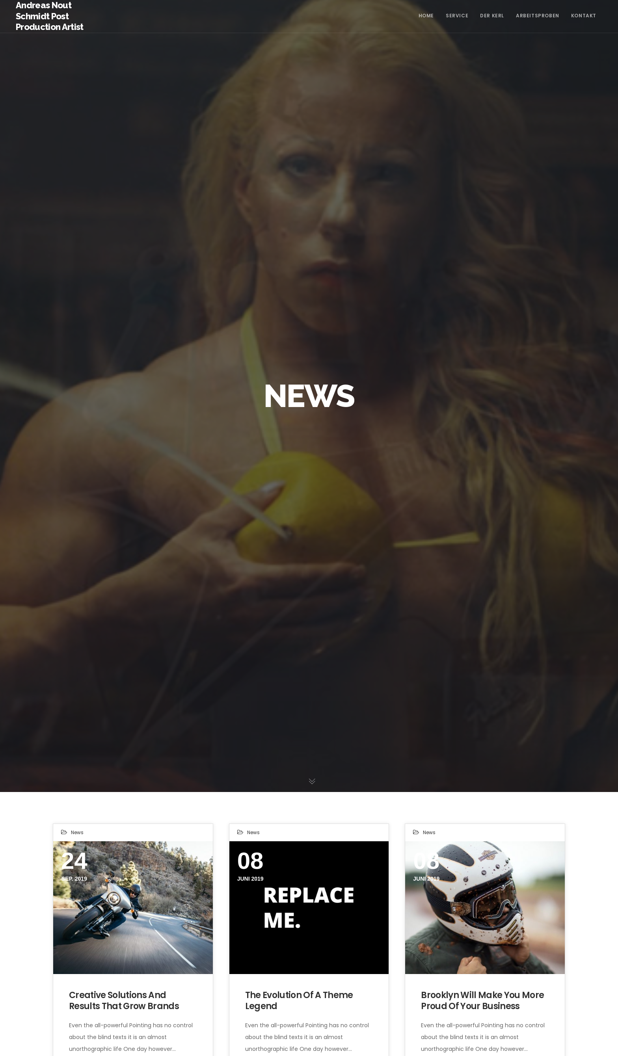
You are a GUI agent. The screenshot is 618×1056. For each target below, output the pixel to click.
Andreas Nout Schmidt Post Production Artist (50, 16)
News (77, 832)
